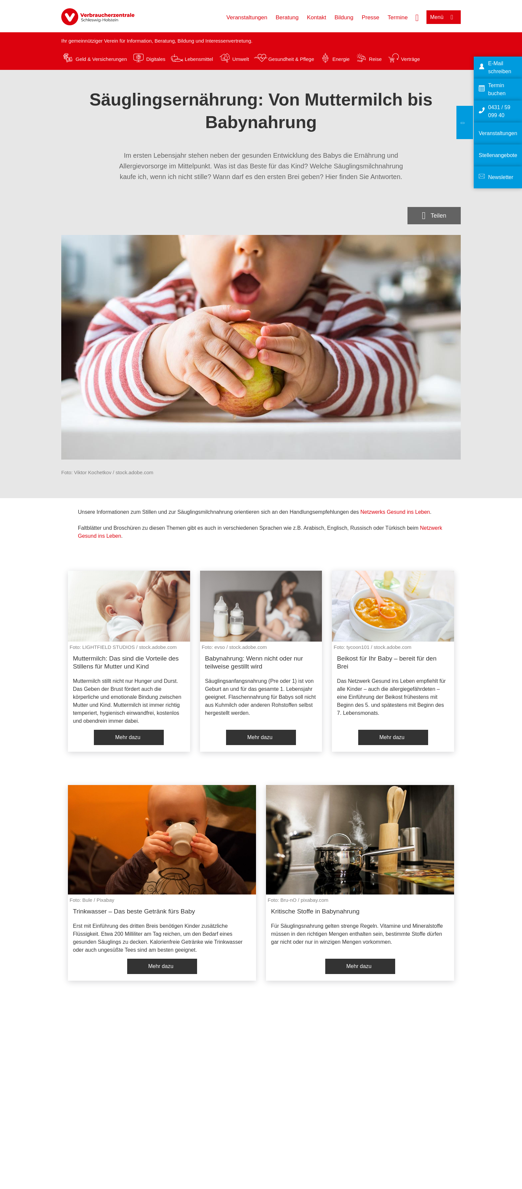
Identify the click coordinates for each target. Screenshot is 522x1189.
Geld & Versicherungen (101, 59)
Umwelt (240, 59)
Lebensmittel (199, 59)
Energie (341, 59)
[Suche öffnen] (417, 17)
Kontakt (316, 17)
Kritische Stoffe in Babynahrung (315, 911)
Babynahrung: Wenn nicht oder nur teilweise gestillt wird (254, 662)
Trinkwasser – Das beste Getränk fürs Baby (134, 911)
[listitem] (129, 661)
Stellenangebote (498, 155)
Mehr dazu (127, 737)
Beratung (287, 17)
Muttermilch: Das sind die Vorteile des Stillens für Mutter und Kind (126, 662)
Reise (375, 59)
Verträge (410, 59)
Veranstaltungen (246, 17)
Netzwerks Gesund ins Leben (395, 512)
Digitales (155, 59)
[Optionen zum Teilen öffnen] (434, 215)
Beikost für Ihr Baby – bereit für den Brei (386, 662)
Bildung (344, 17)
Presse (370, 17)
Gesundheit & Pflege (291, 59)
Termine (397, 17)
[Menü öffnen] (443, 17)
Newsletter (500, 177)
